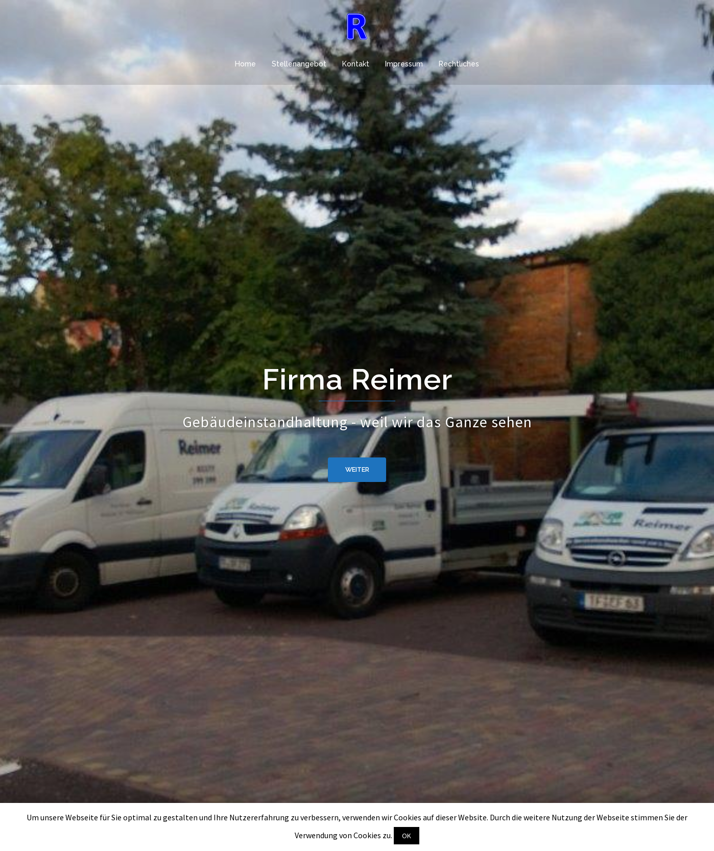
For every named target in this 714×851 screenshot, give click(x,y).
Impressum (404, 64)
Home (245, 64)
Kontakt (355, 64)
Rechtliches (459, 64)
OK (406, 835)
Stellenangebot (299, 64)
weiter (357, 470)
